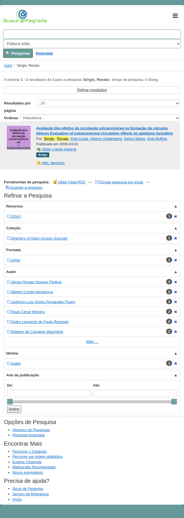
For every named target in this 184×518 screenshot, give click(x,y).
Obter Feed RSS (69, 182)
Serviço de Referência (30, 494)
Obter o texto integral (56, 149)
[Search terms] (92, 34)
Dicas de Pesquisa (27, 488)
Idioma (12, 353)
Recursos (14, 206)
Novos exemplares (27, 472)
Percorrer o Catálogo (29, 451)
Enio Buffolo (157, 139)
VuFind (12, 16)
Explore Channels (27, 462)
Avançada (44, 53)
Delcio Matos (134, 139)
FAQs (17, 499)
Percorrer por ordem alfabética (37, 456)
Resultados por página (17, 107)
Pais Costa (65, 138)
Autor (8, 66)
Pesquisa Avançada (28, 435)
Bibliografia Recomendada (33, 467)
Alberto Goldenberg (106, 139)
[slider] (10, 401)
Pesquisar (18, 53)
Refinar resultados (92, 90)
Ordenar (11, 118)
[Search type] (92, 43)
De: (10, 385)
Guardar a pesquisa (24, 187)
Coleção (13, 228)
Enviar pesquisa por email (119, 182)
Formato (13, 250)
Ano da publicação (22, 375)
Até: (96, 385)
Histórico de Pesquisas (31, 430)
